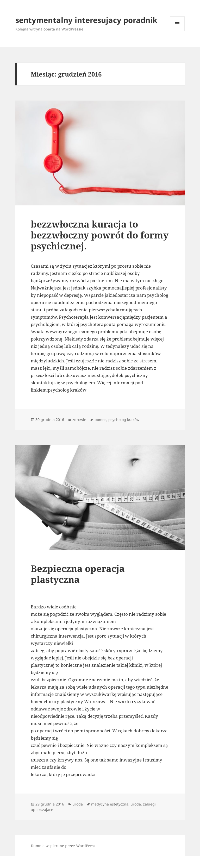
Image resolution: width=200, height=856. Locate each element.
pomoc (100, 419)
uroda (77, 804)
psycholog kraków (67, 390)
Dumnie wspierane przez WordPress (63, 845)
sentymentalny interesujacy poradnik (86, 20)
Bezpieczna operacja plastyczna (78, 574)
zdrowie (79, 419)
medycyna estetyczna (109, 804)
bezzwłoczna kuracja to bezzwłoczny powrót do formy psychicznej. (99, 235)
